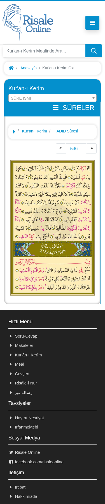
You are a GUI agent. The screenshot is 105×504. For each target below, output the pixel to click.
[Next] (92, 148)
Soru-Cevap (23, 336)
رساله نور (20, 392)
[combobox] (52, 98)
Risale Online (24, 452)
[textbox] (52, 98)
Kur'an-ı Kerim (34, 131)
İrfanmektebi (23, 427)
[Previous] (60, 148)
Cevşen (18, 373)
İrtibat (16, 487)
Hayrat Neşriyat (26, 417)
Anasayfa (28, 68)
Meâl (16, 364)
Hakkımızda (22, 496)
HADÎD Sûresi (66, 131)
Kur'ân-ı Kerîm (25, 354)
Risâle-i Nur (22, 383)
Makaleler (20, 345)
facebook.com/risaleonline (36, 461)
